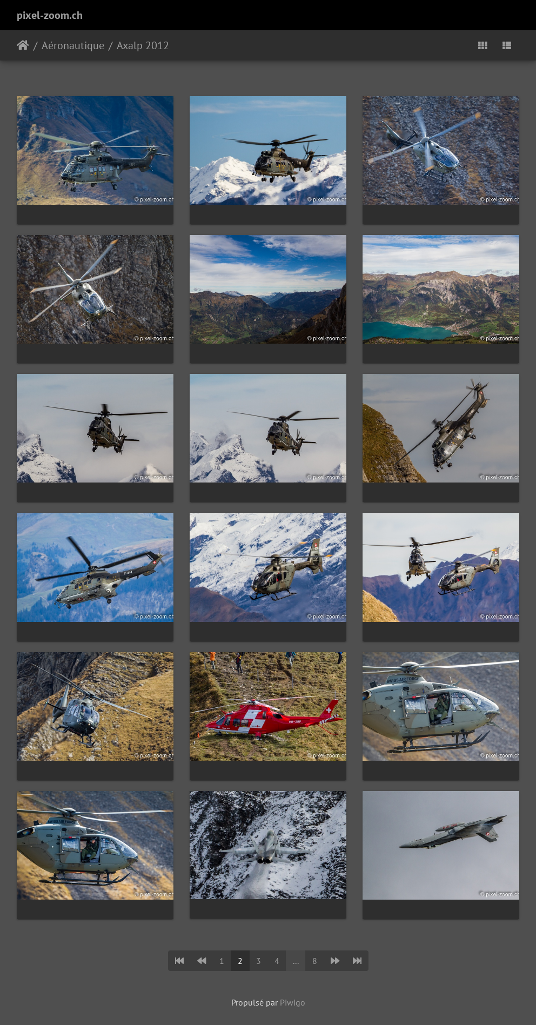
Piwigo (292, 1002)
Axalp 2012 (143, 45)
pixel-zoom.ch (50, 15)
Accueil (23, 45)
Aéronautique (73, 45)
